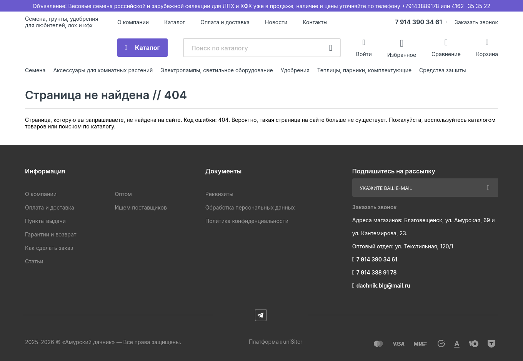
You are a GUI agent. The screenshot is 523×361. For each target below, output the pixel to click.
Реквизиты (219, 194)
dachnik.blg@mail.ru (383, 285)
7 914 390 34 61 (418, 22)
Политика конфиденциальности (246, 221)
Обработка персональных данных (250, 207)
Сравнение (446, 54)
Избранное (401, 54)
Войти (364, 54)
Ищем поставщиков (141, 207)
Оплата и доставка (225, 22)
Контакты (315, 22)
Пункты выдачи (45, 221)
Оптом (123, 194)
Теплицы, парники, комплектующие (364, 70)
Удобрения (295, 70)
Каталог (174, 22)
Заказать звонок (476, 22)
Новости (276, 22)
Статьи (34, 261)
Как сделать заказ (49, 248)
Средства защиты (442, 70)
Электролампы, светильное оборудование (216, 70)
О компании (133, 22)
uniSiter (292, 341)
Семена (35, 70)
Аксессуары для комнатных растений (103, 70)
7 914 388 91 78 (376, 272)
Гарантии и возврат (50, 234)
